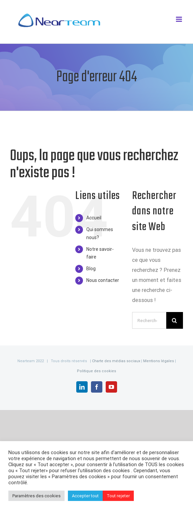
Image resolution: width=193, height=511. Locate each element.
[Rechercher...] (149, 320)
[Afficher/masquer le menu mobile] (179, 19)
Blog (91, 268)
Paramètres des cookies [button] (36, 495)
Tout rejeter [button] (118, 495)
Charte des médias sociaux (116, 361)
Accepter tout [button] (85, 495)
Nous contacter (102, 280)
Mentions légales (159, 361)
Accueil (93, 217)
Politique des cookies (96, 371)
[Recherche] (174, 320)
